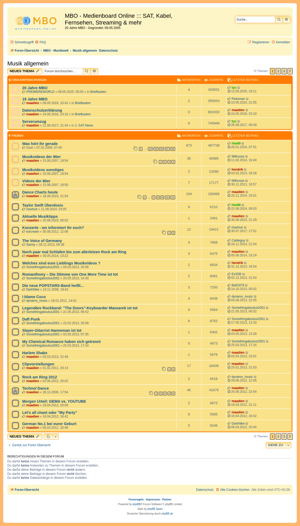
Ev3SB (236, 274)
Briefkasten (98, 92)
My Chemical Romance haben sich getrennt (61, 342)
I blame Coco (34, 297)
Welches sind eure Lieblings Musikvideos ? (61, 263)
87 (167, 149)
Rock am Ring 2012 (39, 377)
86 (161, 149)
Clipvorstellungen (38, 364)
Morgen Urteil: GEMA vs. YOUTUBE (54, 401)
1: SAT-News (84, 125)
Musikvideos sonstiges (43, 170)
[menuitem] (40, 42)
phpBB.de (167, 513)
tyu (234, 87)
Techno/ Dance (35, 388)
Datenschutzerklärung (42, 110)
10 (167, 197)
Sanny (30, 244)
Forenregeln (136, 499)
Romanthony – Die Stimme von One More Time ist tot (70, 274)
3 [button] (284, 71)
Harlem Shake (34, 353)
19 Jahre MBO (35, 99)
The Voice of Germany (42, 241)
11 (172, 197)
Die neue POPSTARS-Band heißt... (53, 285)
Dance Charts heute (40, 192)
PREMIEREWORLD (40, 92)
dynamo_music (36, 301)
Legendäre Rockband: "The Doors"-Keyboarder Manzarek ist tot (79, 308)
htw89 (236, 143)
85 (156, 149)
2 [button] (278, 71)
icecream (32, 231)
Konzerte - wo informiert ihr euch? (53, 228)
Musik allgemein (28, 63)
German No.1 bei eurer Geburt (49, 424)
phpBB (136, 504)
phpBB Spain (155, 508)
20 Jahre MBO (35, 88)
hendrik (237, 169)
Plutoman (238, 99)
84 (150, 149)
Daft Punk (31, 319)
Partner (166, 499)
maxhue (31, 209)
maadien (32, 103)
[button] (290, 71)
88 (172, 149)
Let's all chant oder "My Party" (49, 412)
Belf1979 (238, 285)
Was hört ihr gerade (40, 144)
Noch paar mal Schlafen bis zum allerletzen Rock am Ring (74, 252)
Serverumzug (34, 121)
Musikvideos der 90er (41, 157)
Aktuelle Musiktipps (40, 216)
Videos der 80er (36, 181)
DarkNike (32, 289)
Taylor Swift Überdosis (42, 205)
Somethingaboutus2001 (43, 267)
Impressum (153, 499)
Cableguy (238, 240)
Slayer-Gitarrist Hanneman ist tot (52, 330)
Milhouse (238, 156)
